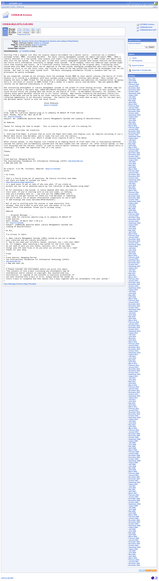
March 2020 (133, 212)
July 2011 (132, 399)
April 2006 (132, 513)
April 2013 (132, 362)
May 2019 (132, 230)
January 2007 (133, 497)
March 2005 (133, 536)
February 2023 (134, 149)
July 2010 (132, 421)
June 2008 (132, 466)
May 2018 (132, 252)
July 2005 (132, 529)
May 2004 (132, 554)
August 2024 (133, 117)
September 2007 (134, 482)
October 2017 (133, 264)
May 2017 (132, 273)
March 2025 (133, 104)
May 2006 (132, 511)
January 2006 (133, 518)
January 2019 (133, 237)
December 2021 (134, 174)
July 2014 (132, 335)
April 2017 (132, 275)
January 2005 (133, 540)
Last (38, 29)
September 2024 (134, 115)
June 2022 (132, 164)
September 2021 (134, 180)
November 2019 (134, 219)
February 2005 (134, 538)
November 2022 (134, 155)
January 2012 (133, 389)
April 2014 (132, 340)
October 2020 (133, 200)
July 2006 (132, 508)
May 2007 (132, 490)
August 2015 (133, 311)
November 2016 (134, 284)
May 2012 (132, 381)
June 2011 (132, 401)
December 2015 (134, 304)
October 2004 (133, 545)
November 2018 (134, 241)
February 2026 (134, 84)
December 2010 (134, 412)
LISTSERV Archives (147, 24)
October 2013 (133, 351)
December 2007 (134, 477)
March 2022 (133, 169)
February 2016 (134, 300)
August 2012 (133, 376)
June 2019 (132, 228)
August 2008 (133, 463)
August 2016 (133, 290)
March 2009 (133, 450)
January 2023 (133, 151)
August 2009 (133, 441)
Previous (26, 29)
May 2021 (132, 187)
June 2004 (132, 553)
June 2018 (132, 250)
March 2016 (133, 299)
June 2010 (132, 423)
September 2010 (134, 418)
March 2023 (133, 147)
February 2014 (134, 344)
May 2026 (132, 79)
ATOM (141, 570)
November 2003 (134, 565)
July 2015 (132, 313)
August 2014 (133, 333)
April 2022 (132, 167)
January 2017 (133, 281)
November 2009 (134, 436)
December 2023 (134, 131)
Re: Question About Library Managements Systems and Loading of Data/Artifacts (48, 41)
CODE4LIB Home (146, 27)
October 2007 (133, 481)
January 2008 (133, 475)
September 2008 (134, 461)
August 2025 (133, 95)
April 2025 (132, 102)
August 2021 (133, 182)
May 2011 (132, 403)
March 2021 (133, 191)
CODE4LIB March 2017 (148, 30)
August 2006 (133, 506)
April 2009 (132, 448)
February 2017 (134, 279)
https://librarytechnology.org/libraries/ (20, 208)
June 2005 (132, 531)
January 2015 (133, 324)
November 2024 (134, 111)
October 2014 (133, 329)
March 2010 (133, 428)
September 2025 (134, 93)
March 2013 (133, 363)
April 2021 (132, 189)
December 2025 (134, 88)
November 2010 (134, 414)
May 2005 (132, 533)
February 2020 (134, 214)
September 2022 (134, 158)
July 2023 (132, 140)
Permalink (32, 329)
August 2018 (133, 246)
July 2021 (132, 183)
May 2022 (132, 165)
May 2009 (132, 446)
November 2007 (134, 479)
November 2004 (134, 544)
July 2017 (132, 270)
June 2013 (132, 358)
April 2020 (132, 210)
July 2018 (132, 248)
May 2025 (132, 101)
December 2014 (134, 326)
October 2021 (133, 178)
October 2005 (133, 524)
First (20, 29)
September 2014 (134, 331)
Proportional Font (23, 34)
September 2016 (134, 288)
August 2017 (133, 268)
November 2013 (134, 349)
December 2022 (134, 153)
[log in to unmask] (41, 43)
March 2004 (133, 558)
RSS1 (148, 570)
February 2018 (134, 257)
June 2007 (132, 488)
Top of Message (10, 329)
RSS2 (154, 570)
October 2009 (133, 437)
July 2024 (132, 119)
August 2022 (133, 160)
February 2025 (134, 106)
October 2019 (133, 221)
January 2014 (133, 345)
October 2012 (133, 372)
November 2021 (134, 176)
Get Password (137, 61)
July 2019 (132, 227)
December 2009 (134, 434)
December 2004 (134, 542)
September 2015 (134, 309)
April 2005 (132, 535)
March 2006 (133, 515)
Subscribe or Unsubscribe (141, 70)
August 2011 (133, 398)
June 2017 (132, 272)
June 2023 (132, 142)
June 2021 (132, 185)
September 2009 (134, 439)
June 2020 (132, 207)
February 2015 (134, 322)
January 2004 (133, 562)
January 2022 (133, 173)
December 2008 (134, 455)
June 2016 (132, 293)
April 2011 (132, 405)
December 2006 (134, 499)
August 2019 (133, 225)
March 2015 (133, 320)
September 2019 (134, 223)
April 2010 (132, 427)
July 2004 (132, 551)
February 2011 (134, 409)
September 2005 (134, 526)
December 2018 (134, 239)
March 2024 (133, 126)
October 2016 (133, 286)
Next (33, 29)
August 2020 (133, 203)
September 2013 (134, 353)
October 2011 (133, 394)
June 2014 (132, 336)
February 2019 (134, 236)
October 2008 (133, 459)
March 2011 (133, 407)
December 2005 (134, 520)
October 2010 (133, 416)
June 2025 (132, 99)
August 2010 (133, 419)
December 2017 (134, 261)
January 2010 (133, 432)
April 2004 (132, 556)
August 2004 (133, 549)
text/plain (25, 51)
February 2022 (134, 171)
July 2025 (132, 97)
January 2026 (133, 86)
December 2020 (134, 196)
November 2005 (134, 522)
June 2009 (132, 445)
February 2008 (134, 473)
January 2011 (133, 410)
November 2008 (134, 457)
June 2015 (132, 315)
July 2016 (132, 291)
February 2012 (134, 387)
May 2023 (132, 144)
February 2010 (134, 430)
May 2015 (132, 317)
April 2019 (132, 232)
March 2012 (133, 385)
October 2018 (133, 243)
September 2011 (134, 396)
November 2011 (134, 392)
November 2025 (134, 90)
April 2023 (132, 146)
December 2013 (134, 347)
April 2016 (132, 297)
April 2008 (132, 470)
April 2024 (132, 124)
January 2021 (133, 194)
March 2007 (133, 493)
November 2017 (134, 263)
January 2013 (133, 367)
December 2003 (134, 563)
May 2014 (132, 338)
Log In (134, 58)
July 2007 (132, 486)
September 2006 (134, 504)
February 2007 (134, 495)
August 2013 (133, 354)
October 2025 (133, 92)
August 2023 (133, 138)
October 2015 (133, 308)
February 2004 (134, 560)
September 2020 (134, 201)
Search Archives (135, 40)
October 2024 (133, 113)
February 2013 (134, 365)
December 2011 (134, 390)
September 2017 (134, 266)
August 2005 (133, 527)
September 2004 (134, 547)
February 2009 (134, 452)
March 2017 (133, 277)
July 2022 (132, 162)
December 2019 (134, 218)
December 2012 (134, 369)
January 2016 (133, 302)
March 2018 (133, 255)
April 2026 (132, 81)
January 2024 (133, 129)
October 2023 (133, 135)
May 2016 (132, 295)
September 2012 (134, 374)
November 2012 (134, 371)
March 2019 (133, 234)
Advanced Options (135, 43)
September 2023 (134, 137)
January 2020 (133, 216)
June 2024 (132, 120)
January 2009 (133, 454)
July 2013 (132, 356)
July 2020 (132, 205)
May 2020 (132, 209)
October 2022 (133, 156)
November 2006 (134, 500)
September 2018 (134, 245)
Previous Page (22, 329)
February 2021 (134, 192)
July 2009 (132, 443)
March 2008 (133, 472)
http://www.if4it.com (75, 183)
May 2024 (132, 122)
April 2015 (132, 318)
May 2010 (132, 425)
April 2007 (132, 491)
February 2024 (134, 128)
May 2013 (132, 360)
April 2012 (132, 383)
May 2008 (132, 468)
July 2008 (132, 464)
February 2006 (134, 517)
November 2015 (134, 306)
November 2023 (134, 133)
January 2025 (133, 108)
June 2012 (132, 380)
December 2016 (134, 282)
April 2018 (132, 254)
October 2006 (133, 502)
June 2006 (132, 509)
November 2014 (134, 327)
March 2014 (133, 342)
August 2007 (133, 484)
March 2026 (133, 82)
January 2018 (133, 259)
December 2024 (134, 110)
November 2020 (134, 198)
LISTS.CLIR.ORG (7, 578)
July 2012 (132, 378)
